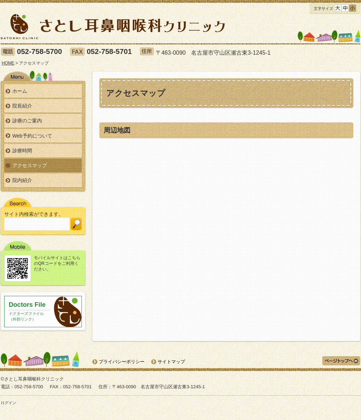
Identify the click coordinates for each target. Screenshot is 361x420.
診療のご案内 (27, 120)
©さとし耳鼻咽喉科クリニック (32, 379)
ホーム (19, 91)
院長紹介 (22, 106)
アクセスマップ (29, 165)
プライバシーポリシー (122, 361)
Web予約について (32, 136)
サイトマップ (171, 361)
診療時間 (22, 150)
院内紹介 (22, 180)
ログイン (8, 403)
